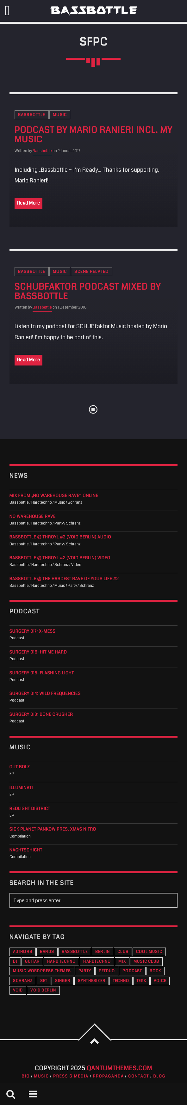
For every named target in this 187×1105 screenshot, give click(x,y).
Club (122, 952)
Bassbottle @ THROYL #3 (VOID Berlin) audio (60, 537)
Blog (159, 1076)
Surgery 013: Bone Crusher (41, 714)
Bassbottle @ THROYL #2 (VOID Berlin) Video (59, 558)
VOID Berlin (43, 990)
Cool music (149, 952)
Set (43, 981)
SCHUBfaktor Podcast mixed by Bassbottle (88, 292)
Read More (28, 203)
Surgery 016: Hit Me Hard (38, 652)
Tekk (141, 981)
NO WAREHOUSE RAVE (32, 516)
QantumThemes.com (119, 1068)
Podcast (132, 971)
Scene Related (91, 271)
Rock (155, 971)
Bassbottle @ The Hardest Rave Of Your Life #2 (64, 579)
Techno (121, 981)
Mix (122, 961)
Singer (62, 981)
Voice (160, 981)
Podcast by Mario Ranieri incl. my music (93, 135)
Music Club (146, 961)
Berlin (102, 952)
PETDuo (107, 971)
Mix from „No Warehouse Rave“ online (53, 496)
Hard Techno (61, 961)
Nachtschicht (25, 850)
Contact (138, 1076)
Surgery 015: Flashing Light (41, 673)
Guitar (32, 961)
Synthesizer (91, 981)
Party (84, 971)
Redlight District (29, 809)
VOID (18, 990)
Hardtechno (97, 961)
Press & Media (71, 1076)
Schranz (23, 981)
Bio (26, 1076)
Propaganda (108, 1076)
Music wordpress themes (42, 971)
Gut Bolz (19, 767)
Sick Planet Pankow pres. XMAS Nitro (52, 829)
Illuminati (21, 788)
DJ (15, 961)
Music (60, 115)
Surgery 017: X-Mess (32, 631)
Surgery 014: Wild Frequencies (45, 694)
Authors (22, 952)
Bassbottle (32, 115)
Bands (47, 952)
